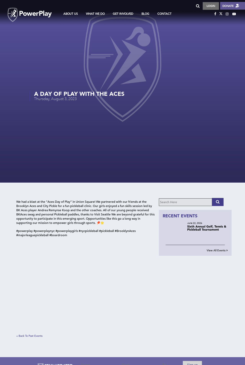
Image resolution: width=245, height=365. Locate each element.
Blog (145, 14)
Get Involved (123, 14)
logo (33, 11)
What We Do (95, 14)
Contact (164, 14)
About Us (70, 14)
